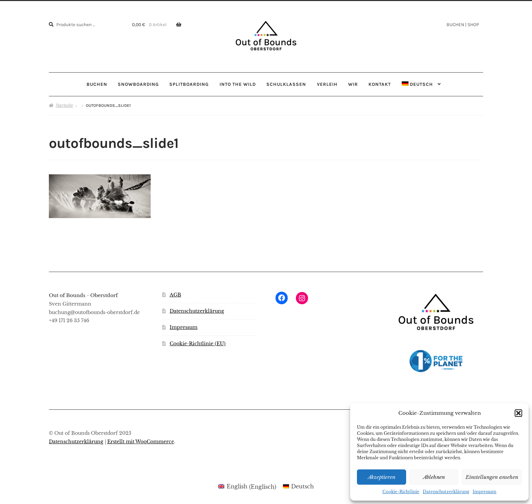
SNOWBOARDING (138, 84)
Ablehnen (434, 477)
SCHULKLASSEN (286, 84)
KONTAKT (379, 84)
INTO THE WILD (238, 84)
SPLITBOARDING (189, 84)
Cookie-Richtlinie (400, 491)
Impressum (484, 491)
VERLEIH (327, 84)
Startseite (64, 105)
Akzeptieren (381, 477)
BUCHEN (97, 84)
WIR (353, 84)
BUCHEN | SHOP (462, 24)
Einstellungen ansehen (492, 477)
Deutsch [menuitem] (302, 486)
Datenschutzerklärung (446, 491)
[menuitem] (421, 84)
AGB (175, 295)
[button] (518, 413)
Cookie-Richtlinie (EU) (198, 344)
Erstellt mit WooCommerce (140, 442)
